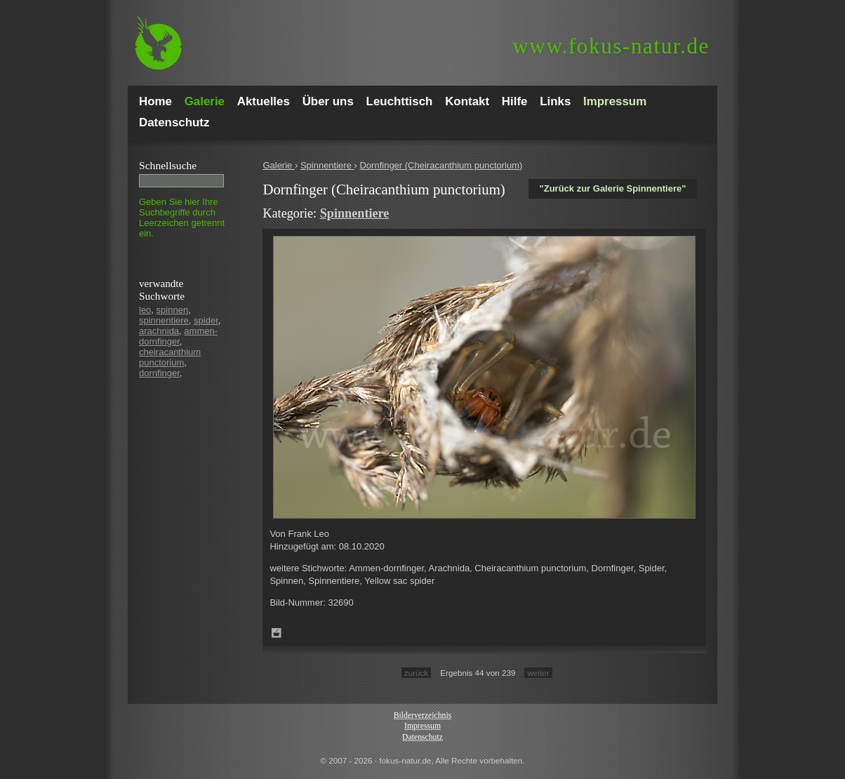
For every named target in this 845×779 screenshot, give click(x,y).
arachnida (159, 331)
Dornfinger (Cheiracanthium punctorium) (440, 165)
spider (206, 320)
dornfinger (159, 373)
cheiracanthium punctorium (170, 357)
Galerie (278, 165)
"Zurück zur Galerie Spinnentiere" (613, 188)
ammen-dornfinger (178, 336)
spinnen (173, 310)
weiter (538, 672)
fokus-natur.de (611, 46)
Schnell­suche (168, 165)
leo (145, 310)
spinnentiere (164, 320)
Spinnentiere (327, 165)
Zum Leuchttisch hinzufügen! (276, 633)
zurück (416, 672)
